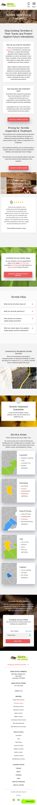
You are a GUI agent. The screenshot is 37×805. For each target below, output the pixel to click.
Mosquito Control (18, 710)
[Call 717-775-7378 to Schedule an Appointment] (28, 5)
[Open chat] (28, 801)
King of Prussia (18, 745)
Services (18, 696)
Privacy (18, 795)
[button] (32, 304)
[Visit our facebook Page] (14, 800)
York (18, 739)
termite (21, 360)
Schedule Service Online (17, 665)
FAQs (18, 778)
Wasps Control (18, 716)
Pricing (18, 768)
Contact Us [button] (18, 691)
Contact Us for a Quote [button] (18, 168)
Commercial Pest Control (18, 720)
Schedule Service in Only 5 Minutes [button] (18, 274)
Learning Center (18, 764)
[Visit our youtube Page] (18, 800)
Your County (21, 631)
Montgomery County (18, 759)
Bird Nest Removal (18, 723)
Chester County (18, 755)
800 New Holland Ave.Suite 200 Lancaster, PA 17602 (18, 676)
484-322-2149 (12, 267)
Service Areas (19, 732)
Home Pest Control (18, 700)
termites (9, 50)
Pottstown (24, 519)
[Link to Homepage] (8, 6)
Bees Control (18, 713)
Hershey (24, 488)
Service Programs (18, 781)
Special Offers (18, 785)
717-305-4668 (17, 265)
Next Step (18, 641)
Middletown (24, 493)
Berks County (18, 752)
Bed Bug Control (18, 706)
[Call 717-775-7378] (28, 5)
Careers (18, 775)
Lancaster (19, 735)
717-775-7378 (24, 263)
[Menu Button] (34, 5)
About (18, 771)
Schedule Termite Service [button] (18, 119)
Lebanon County (18, 749)
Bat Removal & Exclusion (18, 726)
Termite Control (18, 703)
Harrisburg (18, 742)
